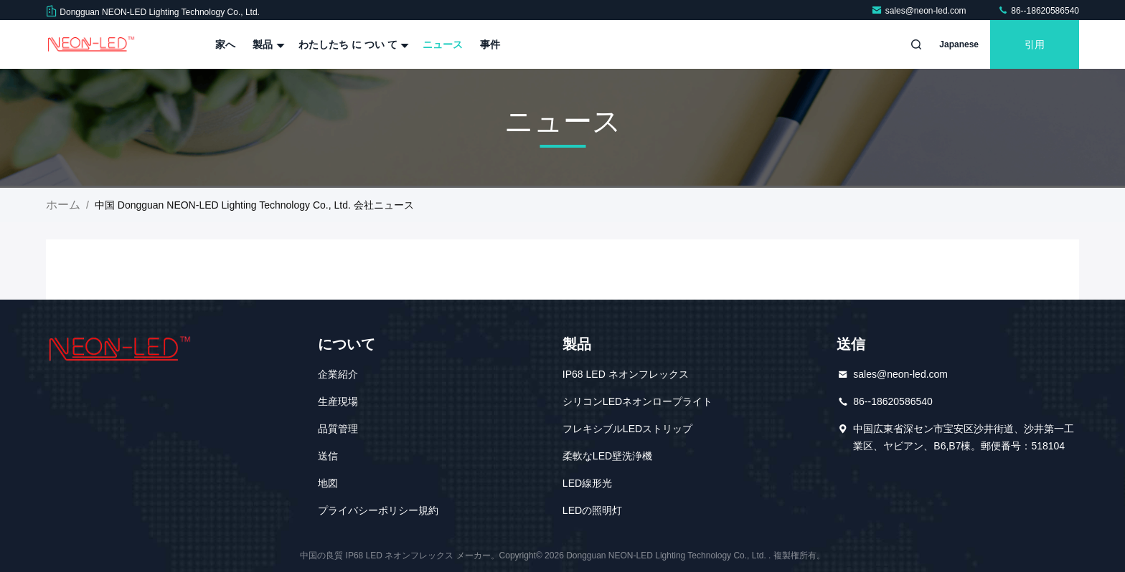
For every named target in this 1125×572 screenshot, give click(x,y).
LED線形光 (587, 483)
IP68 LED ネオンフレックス (625, 374)
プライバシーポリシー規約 (378, 510)
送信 (328, 456)
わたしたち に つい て (352, 44)
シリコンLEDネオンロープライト (637, 401)
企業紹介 (338, 374)
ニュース (443, 44)
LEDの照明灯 (592, 510)
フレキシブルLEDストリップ (627, 428)
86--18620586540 (1038, 11)
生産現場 (338, 401)
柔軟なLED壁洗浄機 (607, 456)
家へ (225, 44)
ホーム (63, 205)
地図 (328, 483)
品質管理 (338, 428)
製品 (267, 44)
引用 (1035, 44)
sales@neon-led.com (920, 11)
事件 (490, 44)
